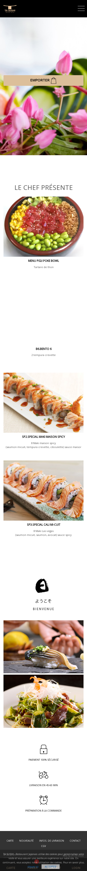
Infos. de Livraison (51, 840)
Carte (10, 840)
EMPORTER (43, 80)
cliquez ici (33, 866)
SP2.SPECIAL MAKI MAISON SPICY (43, 437)
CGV (43, 846)
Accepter (50, 866)
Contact (75, 840)
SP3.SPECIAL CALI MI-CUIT (43, 525)
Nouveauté (26, 840)
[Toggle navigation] (81, 7)
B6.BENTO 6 (44, 349)
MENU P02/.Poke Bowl (43, 261)
